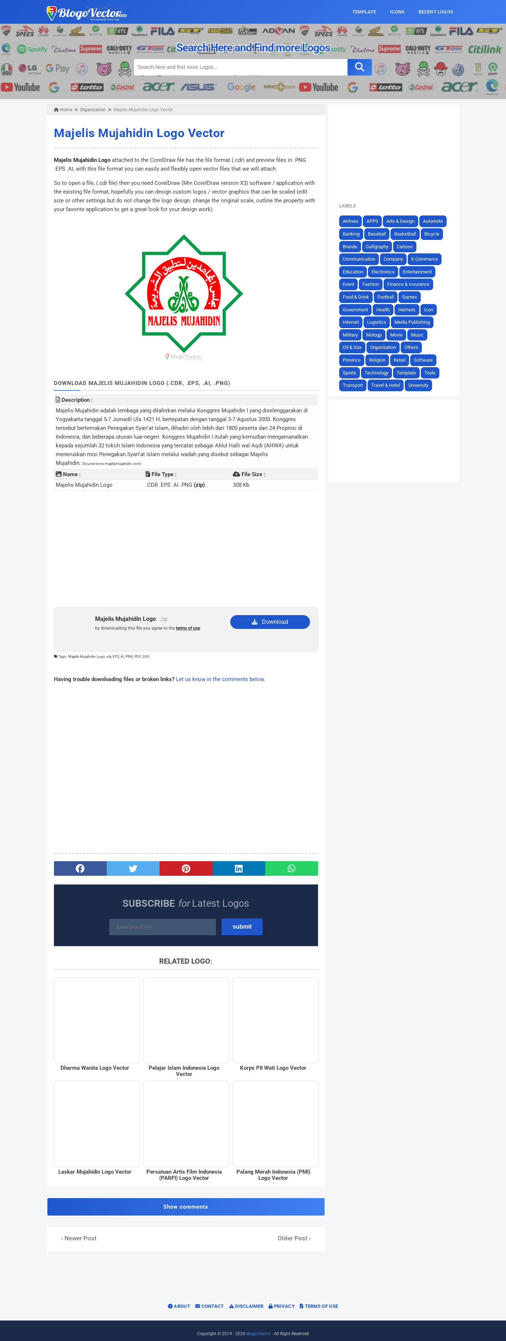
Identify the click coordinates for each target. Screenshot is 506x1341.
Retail (403, 360)
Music (420, 334)
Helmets (410, 309)
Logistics (379, 322)
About (179, 1300)
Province (355, 360)
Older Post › (295, 1232)
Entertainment (420, 271)
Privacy (281, 1300)
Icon (431, 309)
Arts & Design (404, 221)
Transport (356, 385)
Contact (209, 1300)
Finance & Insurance (412, 284)
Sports (353, 372)
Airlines (353, 221)
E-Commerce (428, 259)
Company (396, 259)
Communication (362, 259)
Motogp (377, 334)
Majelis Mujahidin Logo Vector (136, 133)
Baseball (380, 234)
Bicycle (435, 234)
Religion (380, 360)
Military (353, 334)
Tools (433, 372)
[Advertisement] (185, 540)
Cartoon (408, 246)
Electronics (386, 271)
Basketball (408, 234)
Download (270, 612)
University (422, 385)
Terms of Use (319, 1300)
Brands (353, 246)
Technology (380, 372)
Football (389, 297)
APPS (375, 221)
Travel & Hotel (388, 385)
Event (351, 284)
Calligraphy (380, 246)
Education (356, 271)
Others (414, 347)
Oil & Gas (355, 347)
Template (409, 372)
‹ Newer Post (76, 1232)
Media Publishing (415, 322)
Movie (399, 334)
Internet (354, 322)
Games (412, 297)
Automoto (436, 221)
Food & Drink (359, 297)
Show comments (185, 1200)
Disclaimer (246, 1300)
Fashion (374, 284)
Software (426, 360)
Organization (386, 347)
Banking (354, 234)
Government (358, 309)
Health (386, 309)
